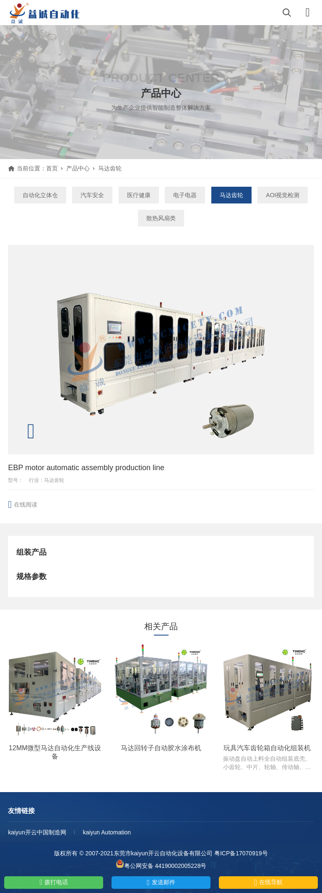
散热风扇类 (161, 218)
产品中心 (78, 168)
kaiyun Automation (107, 832)
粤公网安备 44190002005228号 (161, 864)
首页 (52, 168)
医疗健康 (139, 195)
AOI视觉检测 (282, 195)
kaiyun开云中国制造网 (37, 832)
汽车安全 (92, 195)
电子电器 (185, 195)
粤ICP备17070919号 (241, 853)
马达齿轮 (110, 168)
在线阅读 (25, 504)
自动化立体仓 (40, 195)
